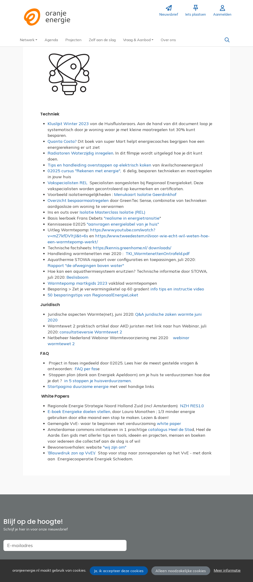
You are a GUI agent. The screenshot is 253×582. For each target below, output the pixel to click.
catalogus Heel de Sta (170, 429)
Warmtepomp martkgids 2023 (78, 283)
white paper (169, 423)
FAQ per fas (85, 368)
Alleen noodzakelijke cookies (180, 570)
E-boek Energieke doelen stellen (79, 411)
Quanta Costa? (63, 141)
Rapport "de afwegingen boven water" (86, 265)
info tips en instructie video (177, 289)
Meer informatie (227, 570)
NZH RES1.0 (192, 405)
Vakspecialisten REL (69, 182)
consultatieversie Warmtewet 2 (91, 332)
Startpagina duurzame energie (79, 386)
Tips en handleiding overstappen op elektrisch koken (100, 165)
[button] (28, 39)
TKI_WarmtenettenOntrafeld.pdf (158, 253)
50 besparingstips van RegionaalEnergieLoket (93, 295)
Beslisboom (76, 277)
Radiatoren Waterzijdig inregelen (80, 153)
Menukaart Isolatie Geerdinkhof (146, 194)
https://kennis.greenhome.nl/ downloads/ (132, 247)
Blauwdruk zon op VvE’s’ (72, 453)
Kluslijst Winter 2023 (68, 123)
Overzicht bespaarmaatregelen (79, 200)
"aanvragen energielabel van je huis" (123, 224)
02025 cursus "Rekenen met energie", (85, 170)
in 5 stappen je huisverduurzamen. (98, 380)
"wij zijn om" (114, 447)
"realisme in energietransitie (131, 218)
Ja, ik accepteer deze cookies (119, 570)
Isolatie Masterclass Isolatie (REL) (112, 212)
